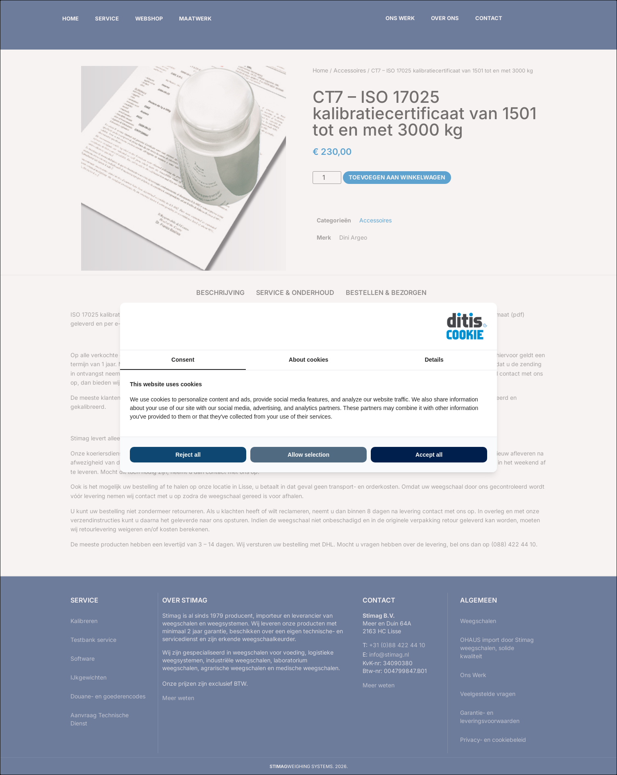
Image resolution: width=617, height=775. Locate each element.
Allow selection (308, 454)
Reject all (187, 454)
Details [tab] (434, 359)
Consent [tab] (182, 359)
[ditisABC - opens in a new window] (466, 326)
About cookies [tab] (308, 359)
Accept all (428, 454)
